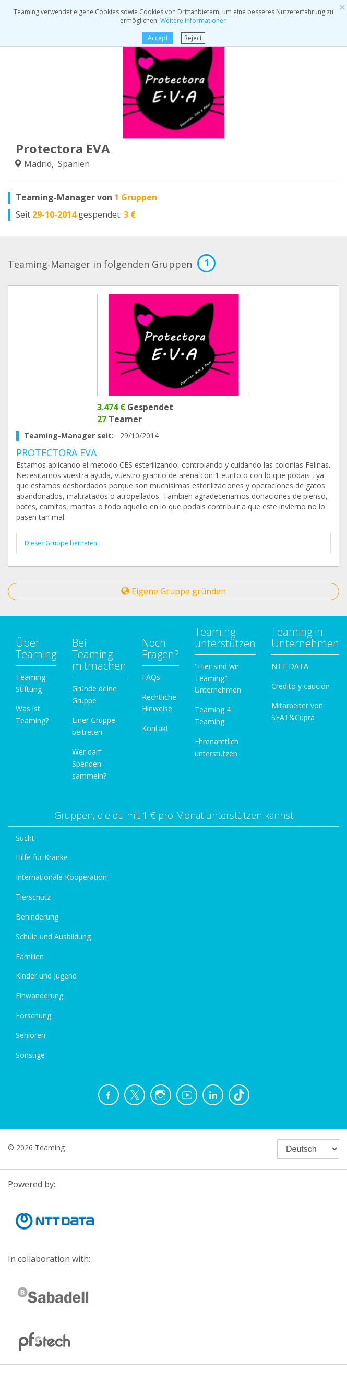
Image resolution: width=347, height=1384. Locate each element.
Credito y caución (300, 686)
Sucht (25, 838)
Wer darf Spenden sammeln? (89, 764)
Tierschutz (33, 897)
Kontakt (155, 728)
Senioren (30, 1035)
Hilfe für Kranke (42, 857)
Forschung (33, 1015)
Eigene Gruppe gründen (173, 591)
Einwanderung (39, 995)
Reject (193, 37)
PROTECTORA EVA (56, 452)
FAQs (151, 677)
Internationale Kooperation (61, 877)
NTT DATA (289, 666)
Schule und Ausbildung (53, 936)
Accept (158, 37)
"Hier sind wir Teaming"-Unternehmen (218, 678)
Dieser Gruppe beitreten (61, 543)
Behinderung (37, 917)
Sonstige (30, 1055)
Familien (30, 956)
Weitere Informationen (193, 20)
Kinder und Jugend (46, 976)
